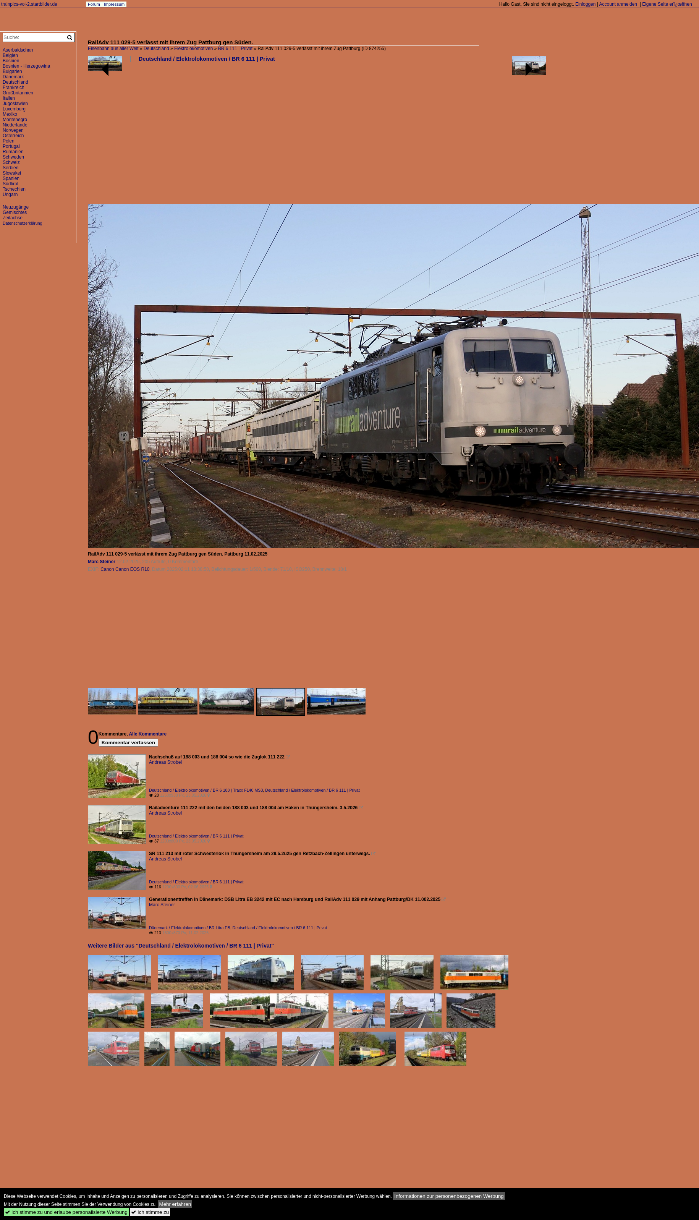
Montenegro (15, 119)
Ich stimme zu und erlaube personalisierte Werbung (66, 1212)
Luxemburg (14, 109)
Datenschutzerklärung (22, 223)
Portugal (11, 146)
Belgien (10, 55)
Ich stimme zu (150, 1212)
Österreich (13, 135)
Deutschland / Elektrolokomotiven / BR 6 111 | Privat (207, 59)
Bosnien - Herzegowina (26, 66)
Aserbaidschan (18, 50)
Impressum (114, 4)
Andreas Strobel (165, 762)
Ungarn (10, 194)
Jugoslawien (15, 103)
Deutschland (156, 48)
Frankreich (13, 87)
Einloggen (585, 4)
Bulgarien (12, 71)
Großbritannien (18, 93)
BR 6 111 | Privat (235, 48)
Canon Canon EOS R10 (124, 569)
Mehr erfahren (175, 1204)
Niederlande (15, 125)
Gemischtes (15, 212)
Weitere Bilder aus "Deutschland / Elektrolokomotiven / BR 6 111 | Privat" (181, 946)
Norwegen (13, 130)
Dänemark (13, 76)
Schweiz (11, 162)
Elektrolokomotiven (193, 48)
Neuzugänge (16, 207)
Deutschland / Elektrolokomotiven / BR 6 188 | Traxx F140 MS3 (206, 790)
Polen (9, 141)
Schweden (13, 157)
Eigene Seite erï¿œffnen (667, 4)
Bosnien (11, 60)
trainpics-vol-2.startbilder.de (29, 4)
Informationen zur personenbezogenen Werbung (449, 1196)
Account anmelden (618, 4)
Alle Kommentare (148, 734)
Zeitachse (13, 217)
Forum (94, 4)
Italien (9, 98)
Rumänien (13, 151)
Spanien (11, 178)
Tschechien (14, 189)
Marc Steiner (101, 561)
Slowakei (12, 173)
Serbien (10, 167)
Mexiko (10, 114)
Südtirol (10, 183)
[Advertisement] (317, 136)
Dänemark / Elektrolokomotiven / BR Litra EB (189, 927)
